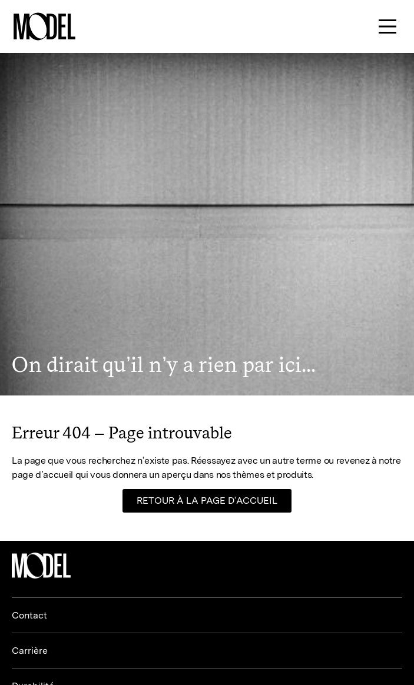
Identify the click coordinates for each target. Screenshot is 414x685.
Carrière (30, 650)
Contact (29, 615)
